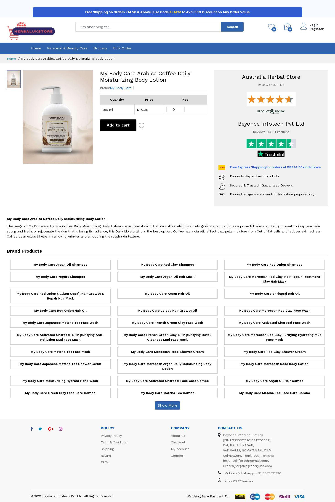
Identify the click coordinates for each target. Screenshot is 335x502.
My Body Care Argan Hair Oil (167, 293)
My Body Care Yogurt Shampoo (60, 276)
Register (316, 29)
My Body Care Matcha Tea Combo (167, 393)
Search (232, 27)
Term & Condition (114, 442)
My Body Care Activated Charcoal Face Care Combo (167, 381)
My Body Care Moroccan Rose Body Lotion (274, 364)
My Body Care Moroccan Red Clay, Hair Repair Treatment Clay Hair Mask (274, 279)
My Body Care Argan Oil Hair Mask (167, 276)
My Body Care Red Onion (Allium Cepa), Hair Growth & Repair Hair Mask (60, 296)
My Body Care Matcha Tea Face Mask (60, 352)
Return (106, 455)
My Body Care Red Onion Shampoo (275, 264)
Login (314, 25)
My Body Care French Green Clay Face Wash (167, 322)
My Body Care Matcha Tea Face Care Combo (274, 393)
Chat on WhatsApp (236, 480)
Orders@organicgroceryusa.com (247, 466)
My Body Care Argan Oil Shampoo (60, 264)
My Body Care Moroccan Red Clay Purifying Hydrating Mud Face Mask (275, 337)
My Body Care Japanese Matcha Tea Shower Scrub (60, 364)
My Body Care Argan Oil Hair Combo (274, 381)
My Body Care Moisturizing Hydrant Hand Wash (60, 381)
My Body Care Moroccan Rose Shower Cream (167, 352)
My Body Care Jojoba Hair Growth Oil (167, 310)
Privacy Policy (111, 435)
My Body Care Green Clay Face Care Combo (60, 393)
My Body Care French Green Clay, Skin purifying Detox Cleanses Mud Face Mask (167, 337)
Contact (177, 455)
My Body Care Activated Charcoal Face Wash (274, 322)
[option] (58, 117)
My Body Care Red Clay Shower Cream (275, 352)
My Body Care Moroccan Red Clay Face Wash (275, 310)
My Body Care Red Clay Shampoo (167, 264)
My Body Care (120, 88)
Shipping (107, 449)
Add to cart (118, 125)
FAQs (105, 462)
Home (36, 48)
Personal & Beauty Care (67, 48)
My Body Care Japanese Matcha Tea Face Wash (60, 322)
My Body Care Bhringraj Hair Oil (275, 293)
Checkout (178, 442)
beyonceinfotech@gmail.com (245, 460)
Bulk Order (122, 48)
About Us (178, 435)
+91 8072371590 (268, 473)
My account (180, 449)
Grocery (100, 48)
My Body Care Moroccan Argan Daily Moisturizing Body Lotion (167, 366)
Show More (167, 405)
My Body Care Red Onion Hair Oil (60, 310)
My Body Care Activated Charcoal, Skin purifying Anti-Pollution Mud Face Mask (60, 337)
